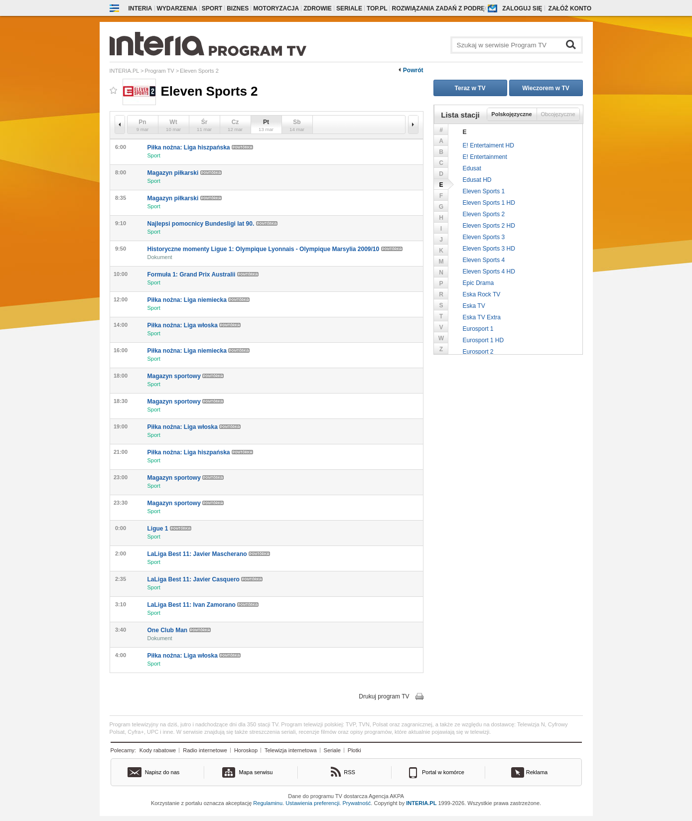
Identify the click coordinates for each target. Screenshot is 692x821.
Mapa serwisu (256, 772)
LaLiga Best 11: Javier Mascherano (208, 553)
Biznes (238, 8)
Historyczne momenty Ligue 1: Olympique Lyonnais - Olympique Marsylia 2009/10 (275, 249)
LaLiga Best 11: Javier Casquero (205, 579)
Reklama (537, 772)
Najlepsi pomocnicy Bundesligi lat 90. (212, 223)
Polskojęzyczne (511, 114)
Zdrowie (317, 8)
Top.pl (377, 8)
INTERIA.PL (421, 803)
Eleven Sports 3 (484, 237)
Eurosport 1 (478, 328)
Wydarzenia (177, 8)
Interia (140, 8)
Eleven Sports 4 (484, 260)
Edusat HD (477, 179)
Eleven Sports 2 (484, 214)
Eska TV (474, 305)
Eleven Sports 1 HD (489, 202)
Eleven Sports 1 (484, 191)
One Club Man (179, 630)
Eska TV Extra (482, 317)
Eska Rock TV (482, 294)
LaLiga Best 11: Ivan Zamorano (203, 604)
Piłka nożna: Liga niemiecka (198, 299)
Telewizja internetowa (291, 750)
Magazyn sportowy (185, 376)
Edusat (472, 168)
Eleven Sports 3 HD (489, 248)
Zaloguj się (522, 8)
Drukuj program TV (384, 696)
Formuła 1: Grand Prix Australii (203, 274)
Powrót (413, 70)
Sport (212, 8)
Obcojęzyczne (558, 114)
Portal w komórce (443, 772)
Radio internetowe (205, 750)
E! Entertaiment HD (488, 145)
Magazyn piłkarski (184, 172)
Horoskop (246, 750)
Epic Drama (478, 282)
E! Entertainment (485, 156)
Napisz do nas (162, 772)
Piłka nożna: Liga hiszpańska (200, 147)
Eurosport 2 (478, 351)
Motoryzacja (276, 8)
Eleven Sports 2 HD (489, 225)
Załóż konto (570, 8)
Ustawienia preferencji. (313, 803)
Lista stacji (460, 115)
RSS (349, 772)
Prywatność (357, 803)
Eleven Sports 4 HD (489, 271)
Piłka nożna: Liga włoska (194, 325)
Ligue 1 (169, 528)
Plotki (354, 750)
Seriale (349, 8)
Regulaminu (267, 803)
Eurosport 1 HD (483, 340)
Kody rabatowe (157, 750)
